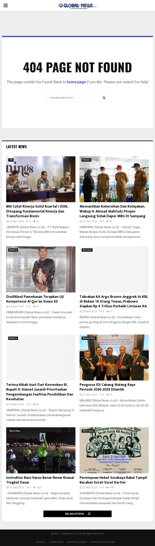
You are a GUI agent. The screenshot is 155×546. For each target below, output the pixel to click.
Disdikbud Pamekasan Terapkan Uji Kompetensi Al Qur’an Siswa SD (35, 299)
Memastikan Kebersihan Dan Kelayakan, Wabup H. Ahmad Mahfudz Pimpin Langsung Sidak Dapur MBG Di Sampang (112, 211)
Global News (56, 542)
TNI (11, 160)
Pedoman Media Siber (103, 542)
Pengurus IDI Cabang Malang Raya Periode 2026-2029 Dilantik (107, 387)
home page (76, 82)
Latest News (16, 146)
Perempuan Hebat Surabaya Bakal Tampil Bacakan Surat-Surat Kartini (113, 480)
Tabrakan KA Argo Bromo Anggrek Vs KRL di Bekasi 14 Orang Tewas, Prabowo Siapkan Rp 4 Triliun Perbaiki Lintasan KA (114, 302)
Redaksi (40, 542)
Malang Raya (89, 338)
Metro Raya (14, 431)
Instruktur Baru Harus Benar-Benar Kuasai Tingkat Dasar (40, 480)
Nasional (87, 250)
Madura (86, 160)
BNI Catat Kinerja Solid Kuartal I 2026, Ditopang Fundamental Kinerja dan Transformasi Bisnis (37, 211)
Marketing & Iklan (77, 542)
